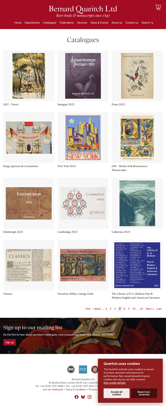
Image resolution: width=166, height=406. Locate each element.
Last (158, 308)
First (87, 308)
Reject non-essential (144, 393)
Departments (32, 22)
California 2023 (121, 231)
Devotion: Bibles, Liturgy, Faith (75, 293)
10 (134, 308)
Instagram (89, 397)
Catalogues (49, 22)
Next (149, 308)
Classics (7, 293)
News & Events (99, 22)
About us (117, 22)
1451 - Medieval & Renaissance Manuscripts (129, 168)
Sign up (9, 342)
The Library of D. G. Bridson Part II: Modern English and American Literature (136, 295)
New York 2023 (67, 166)
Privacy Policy (96, 389)
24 (141, 308)
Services (82, 22)
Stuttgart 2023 (66, 104)
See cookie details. (115, 382)
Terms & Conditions (75, 389)
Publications (66, 22)
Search (146, 22)
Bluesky (83, 397)
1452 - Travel (10, 104)
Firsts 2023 (118, 104)
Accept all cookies (116, 393)
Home (17, 22)
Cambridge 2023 (67, 231)
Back (98, 308)
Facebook (76, 397)
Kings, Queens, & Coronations (20, 166)
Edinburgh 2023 (13, 231)
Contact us (131, 22)
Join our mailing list (53, 389)
